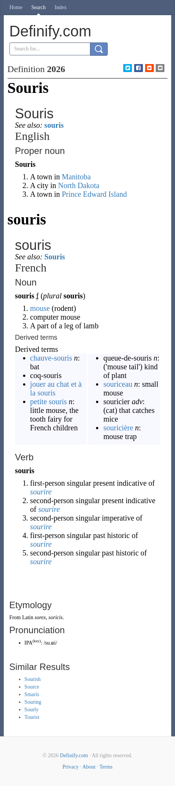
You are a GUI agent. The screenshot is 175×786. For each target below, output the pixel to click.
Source (32, 687)
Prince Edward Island (94, 194)
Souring (33, 702)
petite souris (48, 401)
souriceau (117, 384)
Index (60, 7)
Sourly (32, 709)
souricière (118, 428)
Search (38, 7)
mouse (40, 308)
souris (53, 125)
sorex (40, 617)
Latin (27, 617)
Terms (106, 767)
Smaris (32, 694)
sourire (41, 492)
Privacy (70, 767)
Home (15, 7)
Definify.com (74, 755)
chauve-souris (51, 358)
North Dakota (78, 185)
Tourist (32, 717)
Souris (54, 257)
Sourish (33, 679)
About (89, 767)
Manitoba (76, 177)
